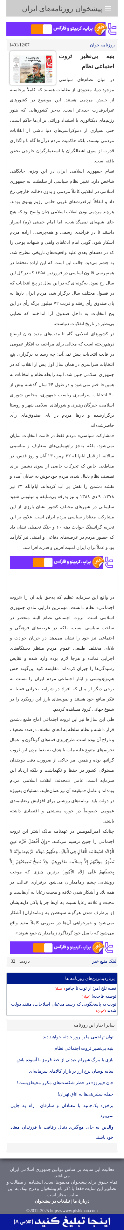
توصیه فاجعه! (99, 996)
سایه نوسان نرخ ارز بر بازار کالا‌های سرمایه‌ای (71, 1071)
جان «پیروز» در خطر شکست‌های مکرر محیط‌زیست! (65, 1082)
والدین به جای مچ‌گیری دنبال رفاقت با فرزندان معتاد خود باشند (62, 1132)
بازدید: (24, 961)
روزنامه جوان (102, 45)
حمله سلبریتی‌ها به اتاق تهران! (86, 1094)
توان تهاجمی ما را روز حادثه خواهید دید (78, 1037)
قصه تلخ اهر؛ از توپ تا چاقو (85, 988)
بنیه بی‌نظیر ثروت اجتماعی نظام (84, 1048)
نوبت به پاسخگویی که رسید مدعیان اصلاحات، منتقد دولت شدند (63, 1007)
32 (13, 961)
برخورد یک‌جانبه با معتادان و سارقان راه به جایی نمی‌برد (62, 1110)
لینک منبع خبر (104, 961)
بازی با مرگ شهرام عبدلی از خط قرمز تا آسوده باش (65, 1059)
